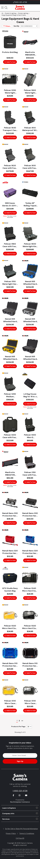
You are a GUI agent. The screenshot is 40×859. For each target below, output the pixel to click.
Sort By (16, 26)
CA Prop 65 (20, 838)
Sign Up (20, 761)
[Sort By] (29, 26)
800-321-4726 (21, 2)
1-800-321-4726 (20, 790)
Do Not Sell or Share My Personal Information (21, 829)
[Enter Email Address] (20, 755)
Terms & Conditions (26, 833)
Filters (6, 26)
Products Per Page (18, 726)
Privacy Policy (11, 833)
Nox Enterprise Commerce (20, 802)
